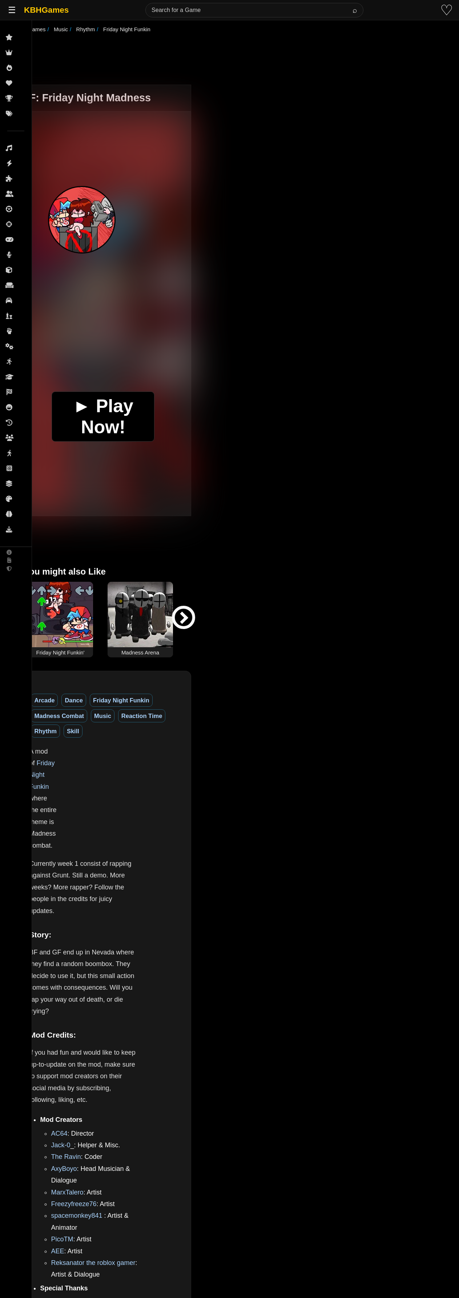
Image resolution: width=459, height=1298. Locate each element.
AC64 (87, 902)
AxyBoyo (92, 937)
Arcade (73, 700)
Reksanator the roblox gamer (121, 1008)
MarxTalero (95, 949)
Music (256, 700)
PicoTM (90, 985)
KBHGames (46, 10)
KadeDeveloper (101, 1035)
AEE (85, 996)
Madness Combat (213, 700)
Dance (102, 700)
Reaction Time (295, 700)
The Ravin (94, 926)
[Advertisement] (239, 59)
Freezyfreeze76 (102, 961)
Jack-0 (88, 914)
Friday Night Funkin (149, 700)
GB (226, 1186)
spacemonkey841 (104, 973)
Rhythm (337, 700)
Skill (364, 700)
